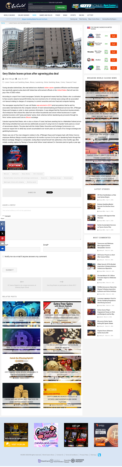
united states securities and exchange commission (21, 178)
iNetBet (98, 60)
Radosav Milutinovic (57, 406)
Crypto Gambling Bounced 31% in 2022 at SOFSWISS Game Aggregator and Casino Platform (62, 400)
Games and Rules (46, 15)
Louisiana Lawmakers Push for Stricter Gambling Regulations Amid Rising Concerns (106, 301)
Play (113, 36)
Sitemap (93, 455)
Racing (81, 15)
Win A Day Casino (98, 52)
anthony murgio (56, 178)
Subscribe (61, 7)
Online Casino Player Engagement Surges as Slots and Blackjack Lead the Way (106, 312)
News (34, 15)
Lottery (90, 15)
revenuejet (68, 178)
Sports (73, 15)
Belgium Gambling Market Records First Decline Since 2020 (38, 19)
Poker (57, 15)
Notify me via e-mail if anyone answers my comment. (24, 257)
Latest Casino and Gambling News (17, 82)
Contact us (59, 455)
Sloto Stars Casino (98, 68)
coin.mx (44, 178)
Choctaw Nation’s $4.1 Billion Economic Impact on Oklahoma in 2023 (106, 278)
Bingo (65, 15)
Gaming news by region (109, 19)
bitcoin (7, 174)
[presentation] (16, 264)
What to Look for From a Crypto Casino (21, 348)
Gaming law (73, 19)
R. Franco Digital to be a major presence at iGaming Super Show (22, 287)
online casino (49, 88)
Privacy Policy (84, 455)
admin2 (16, 351)
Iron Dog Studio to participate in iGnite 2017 (61, 286)
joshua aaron (32, 182)
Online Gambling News (52, 82)
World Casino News (48, 455)
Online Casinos (23, 15)
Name (5, 246)
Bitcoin (28, 117)
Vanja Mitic (98, 99)
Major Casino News (93, 19)
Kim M (17, 324)
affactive (16, 174)
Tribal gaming (83, 19)
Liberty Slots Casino (98, 36)
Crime (63, 82)
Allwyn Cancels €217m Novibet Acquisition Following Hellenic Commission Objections (106, 266)
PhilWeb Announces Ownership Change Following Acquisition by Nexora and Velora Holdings (106, 289)
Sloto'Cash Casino (98, 44)
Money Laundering (36, 82)
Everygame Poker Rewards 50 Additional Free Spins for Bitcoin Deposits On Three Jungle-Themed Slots (62, 318)
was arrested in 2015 (44, 105)
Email (45, 246)
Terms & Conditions (71, 455)
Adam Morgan (10, 79)
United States (62, 90)
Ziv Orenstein (38, 174)
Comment (6, 216)
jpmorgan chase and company (14, 182)
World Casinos (9, 15)
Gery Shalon (26, 174)
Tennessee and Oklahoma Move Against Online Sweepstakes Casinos (105, 246)
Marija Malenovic (58, 324)
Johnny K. (98, 182)
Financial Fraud (71, 82)
